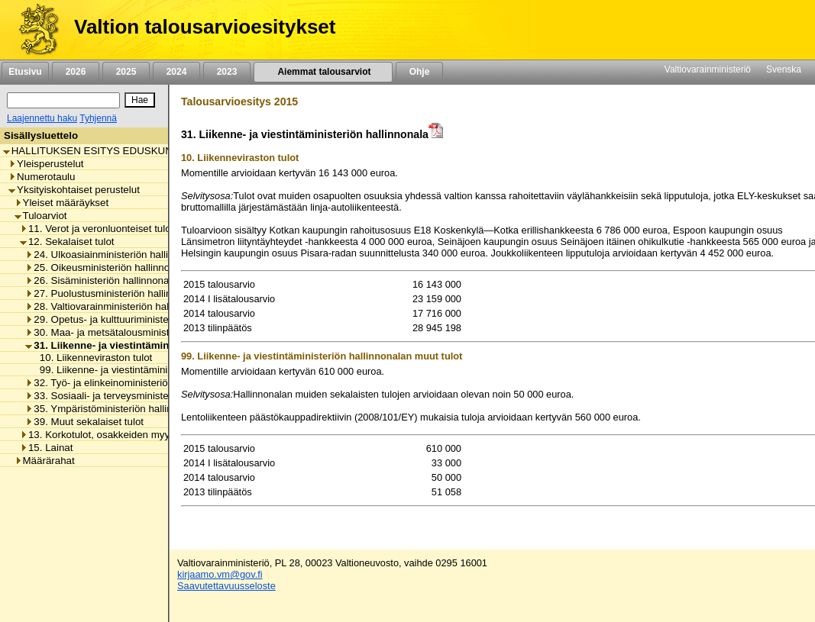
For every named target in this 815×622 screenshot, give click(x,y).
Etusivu (24, 71)
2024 (176, 71)
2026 (75, 71)
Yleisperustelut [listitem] (45, 163)
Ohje (419, 71)
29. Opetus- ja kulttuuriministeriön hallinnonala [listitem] (133, 319)
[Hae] (140, 100)
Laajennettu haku (42, 118)
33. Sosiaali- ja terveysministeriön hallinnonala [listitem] (133, 395)
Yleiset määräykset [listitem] (62, 202)
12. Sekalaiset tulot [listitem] (67, 241)
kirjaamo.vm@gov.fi (220, 574)
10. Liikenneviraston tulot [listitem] (92, 357)
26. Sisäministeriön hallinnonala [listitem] (100, 280)
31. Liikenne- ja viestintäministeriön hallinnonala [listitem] (146, 345)
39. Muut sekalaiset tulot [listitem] (84, 421)
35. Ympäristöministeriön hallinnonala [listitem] (113, 408)
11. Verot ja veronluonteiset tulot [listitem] (96, 228)
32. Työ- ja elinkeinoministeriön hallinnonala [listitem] (128, 382)
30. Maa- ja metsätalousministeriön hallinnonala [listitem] (137, 332)
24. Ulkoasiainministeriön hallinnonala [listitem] (114, 254)
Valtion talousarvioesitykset (204, 26)
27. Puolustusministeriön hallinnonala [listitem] (113, 293)
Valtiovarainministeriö (708, 69)
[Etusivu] (33, 30)
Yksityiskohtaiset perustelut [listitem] (74, 189)
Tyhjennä (98, 118)
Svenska (783, 69)
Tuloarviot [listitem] (41, 215)
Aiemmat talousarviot (323, 71)
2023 (227, 71)
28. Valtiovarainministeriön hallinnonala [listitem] (117, 306)
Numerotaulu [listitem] (41, 176)
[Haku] (63, 100)
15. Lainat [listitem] (46, 447)
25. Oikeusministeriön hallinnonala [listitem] (107, 267)
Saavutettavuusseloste (226, 585)
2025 (126, 71)
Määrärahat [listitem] (45, 460)
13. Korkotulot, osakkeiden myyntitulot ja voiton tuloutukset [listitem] (156, 434)
